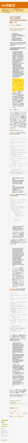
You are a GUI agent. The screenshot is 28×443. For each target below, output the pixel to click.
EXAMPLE (13, 132)
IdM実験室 (8, 5)
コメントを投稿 (13, 410)
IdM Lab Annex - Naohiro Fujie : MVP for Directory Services (4, 432)
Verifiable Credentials (20, 403)
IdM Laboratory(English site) (5, 435)
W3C (25, 403)
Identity (14, 403)
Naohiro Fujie (15, 400)
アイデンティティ (13, 404)
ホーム (18, 413)
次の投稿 (12, 413)
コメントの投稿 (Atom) (17, 416)
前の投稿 (25, 413)
